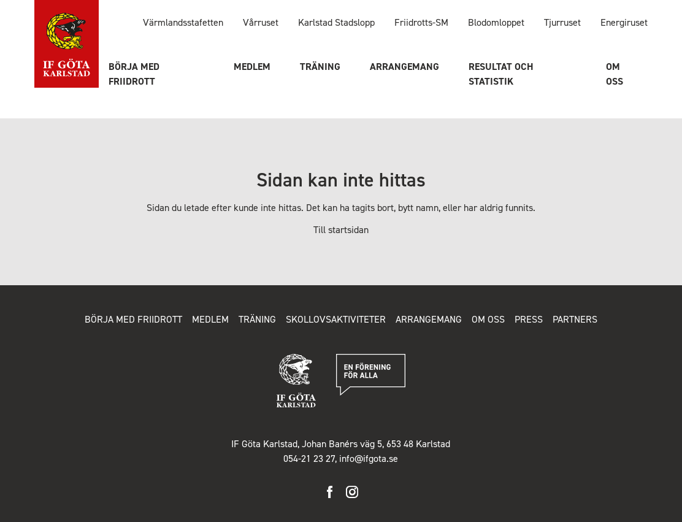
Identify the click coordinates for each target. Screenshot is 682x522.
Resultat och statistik (501, 74)
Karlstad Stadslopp (336, 22)
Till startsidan (341, 229)
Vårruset (260, 22)
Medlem (252, 66)
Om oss (614, 74)
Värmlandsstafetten (183, 22)
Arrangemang (404, 66)
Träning (320, 66)
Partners (575, 319)
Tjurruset (562, 22)
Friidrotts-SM (421, 22)
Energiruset (624, 22)
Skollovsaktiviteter (336, 319)
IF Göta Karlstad (66, 44)
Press (529, 319)
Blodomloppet (496, 22)
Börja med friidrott (134, 74)
